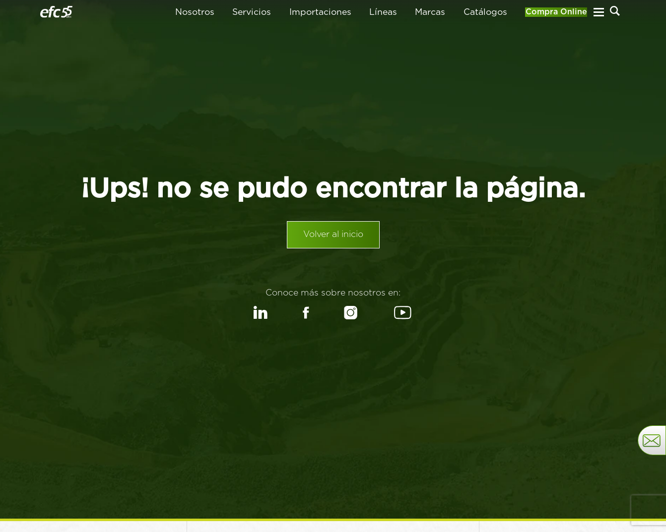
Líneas (363, 16)
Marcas (410, 16)
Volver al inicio (333, 242)
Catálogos (465, 16)
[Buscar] (615, 15)
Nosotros (174, 16)
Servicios (231, 16)
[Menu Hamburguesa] (598, 15)
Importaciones (300, 16)
